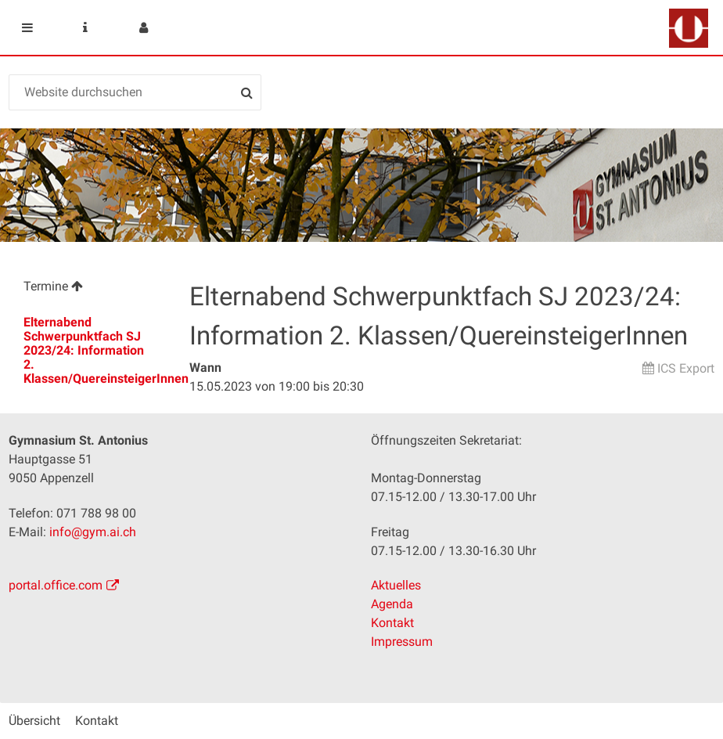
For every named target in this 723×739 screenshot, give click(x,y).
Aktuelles (396, 585)
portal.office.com (56, 585)
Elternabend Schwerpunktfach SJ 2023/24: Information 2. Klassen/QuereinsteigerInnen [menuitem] (97, 350)
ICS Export (685, 368)
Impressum (402, 641)
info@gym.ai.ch (92, 532)
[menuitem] (90, 288)
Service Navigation (85, 27)
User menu (143, 27)
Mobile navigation (27, 27)
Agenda (392, 604)
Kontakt (392, 622)
